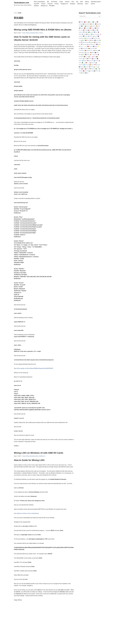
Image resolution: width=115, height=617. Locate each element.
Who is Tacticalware (39, 1)
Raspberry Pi (64, 3)
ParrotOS (36, 3)
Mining (87, 1)
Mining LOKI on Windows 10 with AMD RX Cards (38, 453)
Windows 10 (44, 5)
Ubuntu (93, 3)
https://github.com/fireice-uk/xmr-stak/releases (26, 513)
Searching (80, 3)
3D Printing (54, 1)
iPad (73, 1)
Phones (43, 3)
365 (48, 1)
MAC (81, 1)
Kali (77, 1)
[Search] (88, 16)
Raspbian (72, 3)
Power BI (50, 3)
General (67, 1)
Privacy (57, 3)
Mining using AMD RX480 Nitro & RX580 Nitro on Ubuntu (42, 29)
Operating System (96, 1)
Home (15, 12)
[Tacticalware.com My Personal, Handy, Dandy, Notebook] (22, 3)
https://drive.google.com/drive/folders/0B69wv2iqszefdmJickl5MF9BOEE (33, 368)
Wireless (36, 5)
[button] (88, 3)
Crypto (61, 1)
